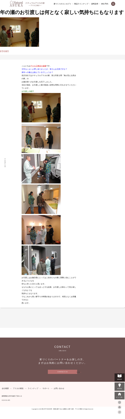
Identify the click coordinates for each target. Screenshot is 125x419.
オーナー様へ (119, 395)
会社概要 (5, 388)
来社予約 (104, 4)
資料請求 (94, 4)
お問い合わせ (59, 388)
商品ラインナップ (81, 4)
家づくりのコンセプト (62, 4)
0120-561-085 (6, 400)
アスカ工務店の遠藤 (38, 66)
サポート (46, 388)
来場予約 (119, 386)
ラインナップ (33, 388)
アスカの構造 (18, 388)
